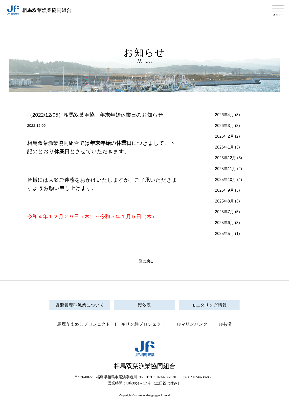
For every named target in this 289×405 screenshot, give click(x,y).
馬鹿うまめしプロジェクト (83, 324)
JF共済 (225, 324)
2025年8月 (224, 201)
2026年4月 (224, 115)
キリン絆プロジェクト (143, 324)
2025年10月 (225, 179)
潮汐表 (144, 305)
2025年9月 (224, 190)
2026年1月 (224, 147)
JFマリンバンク (192, 324)
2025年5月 (224, 233)
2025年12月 (225, 158)
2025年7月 (224, 212)
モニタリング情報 (209, 305)
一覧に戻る (144, 261)
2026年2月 (224, 136)
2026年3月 (224, 126)
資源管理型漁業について (79, 305)
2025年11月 (225, 169)
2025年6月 (224, 223)
